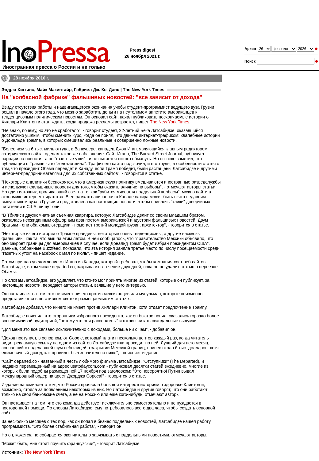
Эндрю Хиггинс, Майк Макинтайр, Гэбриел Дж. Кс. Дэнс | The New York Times (83, 89)
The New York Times (169, 121)
